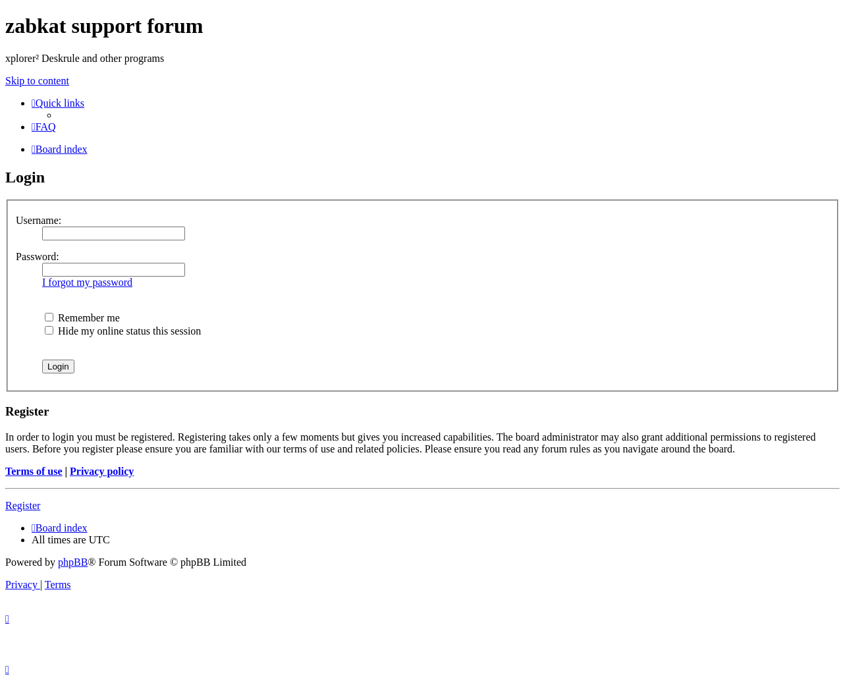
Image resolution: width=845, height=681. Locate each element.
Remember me (82, 317)
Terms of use (34, 471)
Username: (38, 220)
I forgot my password (87, 282)
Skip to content (37, 80)
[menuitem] (44, 126)
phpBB (73, 562)
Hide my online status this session (123, 331)
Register (22, 505)
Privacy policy (102, 471)
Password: (37, 256)
